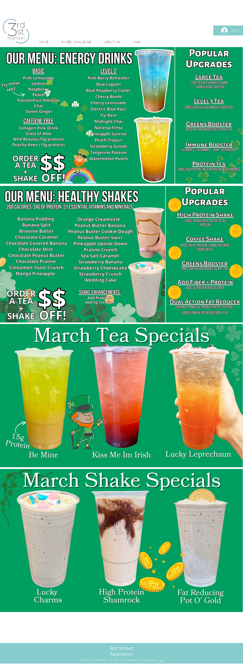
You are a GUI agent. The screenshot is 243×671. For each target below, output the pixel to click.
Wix (161, 660)
